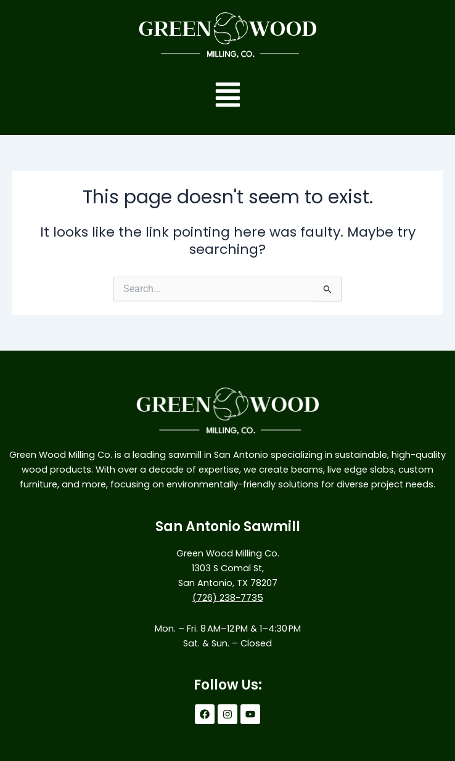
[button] (228, 97)
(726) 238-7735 (227, 598)
